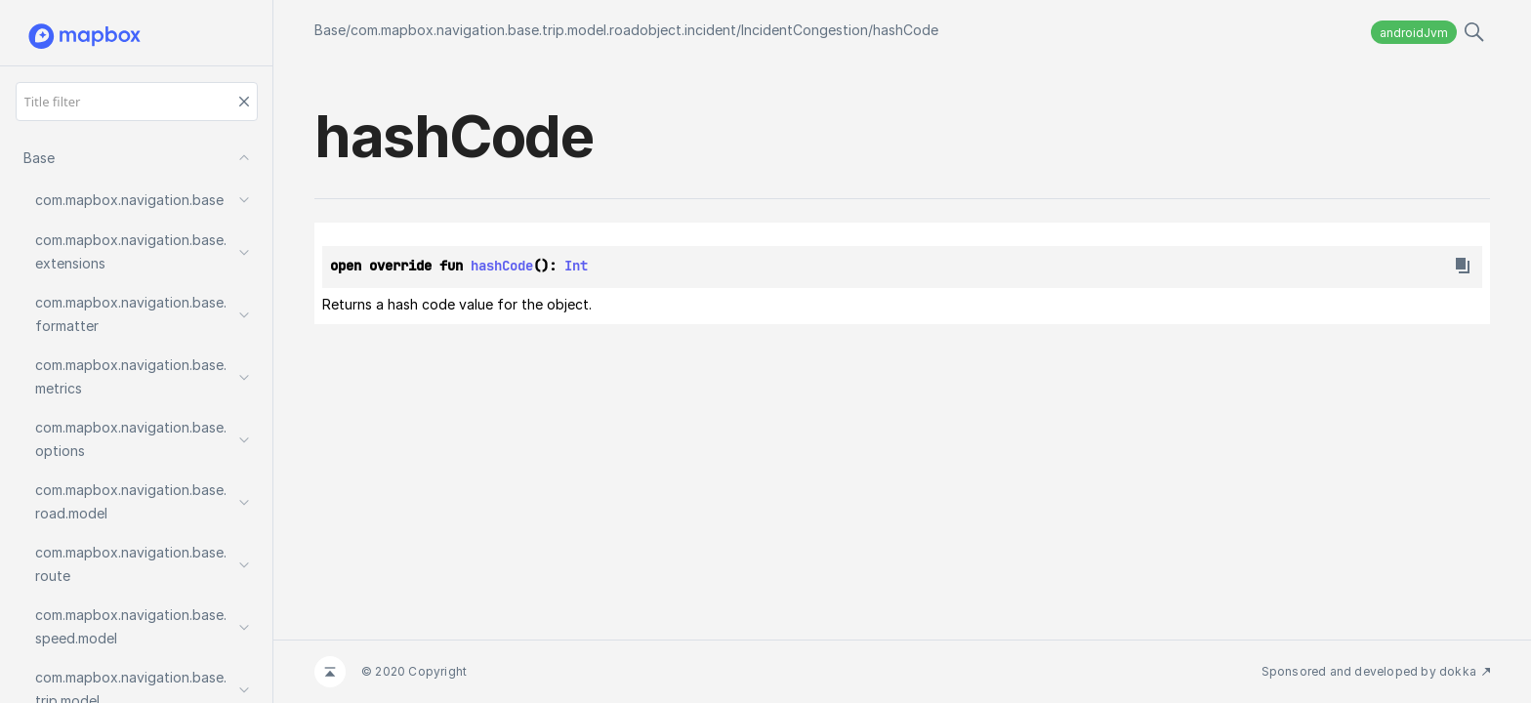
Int (576, 265)
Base (330, 29)
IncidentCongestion (804, 29)
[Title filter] (137, 101)
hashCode (905, 29)
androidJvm (1414, 32)
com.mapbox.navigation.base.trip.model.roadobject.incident (543, 29)
